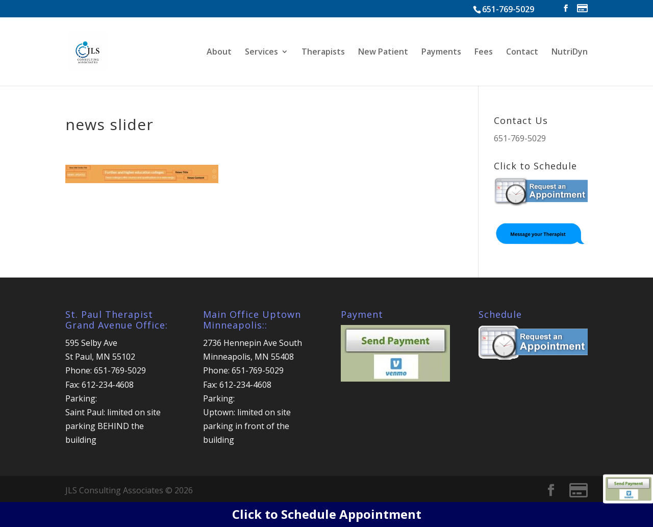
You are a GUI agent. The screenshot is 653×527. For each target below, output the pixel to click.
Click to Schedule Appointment (326, 514)
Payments (441, 52)
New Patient (383, 52)
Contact (522, 52)
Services (261, 52)
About (219, 52)
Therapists (323, 52)
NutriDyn (569, 52)
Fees (483, 52)
